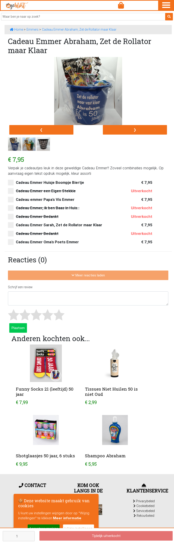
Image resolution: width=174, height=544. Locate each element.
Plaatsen (18, 328)
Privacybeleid (144, 501)
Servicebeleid (144, 511)
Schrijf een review (20, 287)
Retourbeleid (144, 516)
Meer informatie (67, 518)
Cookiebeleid (144, 506)
